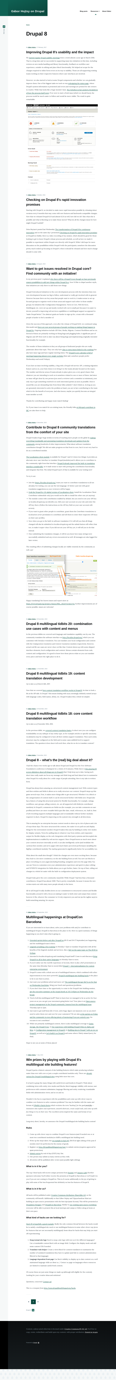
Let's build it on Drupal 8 (55, 1033)
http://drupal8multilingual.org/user (52, 1147)
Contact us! (47, 1282)
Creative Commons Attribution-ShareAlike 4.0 (68, 1195)
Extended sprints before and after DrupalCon (47, 940)
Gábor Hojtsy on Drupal (27, 11)
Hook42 (71, 1173)
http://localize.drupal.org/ (72, 637)
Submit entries (35, 1153)
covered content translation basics (58, 730)
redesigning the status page (78, 83)
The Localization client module (37, 457)
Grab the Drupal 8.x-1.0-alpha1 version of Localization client (51, 492)
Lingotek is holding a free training (42, 947)
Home (28, 25)
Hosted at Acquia (91, 1332)
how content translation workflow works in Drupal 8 (62, 690)
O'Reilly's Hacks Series (42, 1105)
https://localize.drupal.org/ (45, 483)
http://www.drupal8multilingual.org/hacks (60, 1288)
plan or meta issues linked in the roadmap (78, 350)
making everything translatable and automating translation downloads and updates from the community (61, 441)
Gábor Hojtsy (32, 47)
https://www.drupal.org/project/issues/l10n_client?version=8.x (50, 604)
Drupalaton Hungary (34, 1205)
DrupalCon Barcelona (53, 1205)
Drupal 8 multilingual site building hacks (74, 976)
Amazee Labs (82, 1173)
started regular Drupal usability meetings (44, 58)
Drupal (35, 1342)
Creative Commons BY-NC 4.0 (75, 1329)
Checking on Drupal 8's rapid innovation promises (78, 233)
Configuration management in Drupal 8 (50, 1030)
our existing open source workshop (83, 1205)
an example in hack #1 (60, 1141)
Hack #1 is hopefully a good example (40, 1224)
